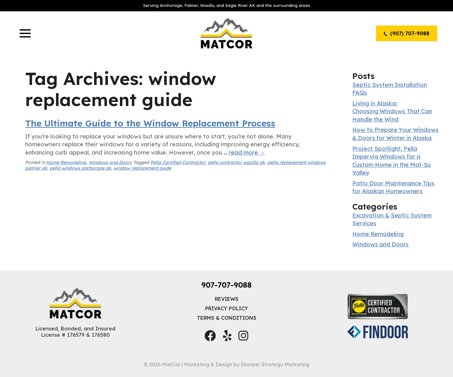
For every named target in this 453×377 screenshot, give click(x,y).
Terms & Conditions (226, 318)
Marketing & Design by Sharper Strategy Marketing (247, 364)
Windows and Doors (110, 162)
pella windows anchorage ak (80, 168)
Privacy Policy (226, 308)
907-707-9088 (226, 285)
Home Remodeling (66, 162)
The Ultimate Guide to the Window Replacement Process (150, 123)
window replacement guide (142, 168)
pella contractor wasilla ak (236, 162)
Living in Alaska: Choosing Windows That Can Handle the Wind (392, 111)
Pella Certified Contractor (177, 162)
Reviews (226, 299)
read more (247, 152)
